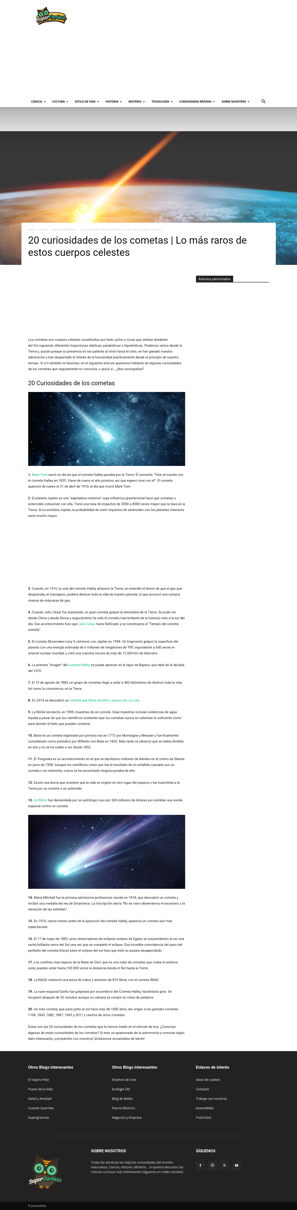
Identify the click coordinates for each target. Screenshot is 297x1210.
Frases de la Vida (40, 1089)
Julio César (86, 624)
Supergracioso (38, 1117)
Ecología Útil (121, 1089)
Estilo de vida (87, 101)
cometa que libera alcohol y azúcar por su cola (104, 700)
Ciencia (38, 101)
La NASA (40, 800)
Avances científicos (64, 229)
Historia (114, 101)
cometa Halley (79, 665)
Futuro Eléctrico (123, 1108)
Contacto (202, 1089)
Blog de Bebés (122, 1098)
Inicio (31, 229)
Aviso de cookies (208, 1079)
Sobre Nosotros (236, 101)
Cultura (60, 101)
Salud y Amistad (40, 1098)
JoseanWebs (205, 1108)
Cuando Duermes (41, 1108)
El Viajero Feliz (38, 1079)
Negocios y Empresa (127, 1117)
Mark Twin (39, 475)
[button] (263, 102)
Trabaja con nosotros (211, 1098)
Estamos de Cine (124, 1079)
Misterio (137, 101)
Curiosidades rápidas (197, 101)
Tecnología (162, 101)
